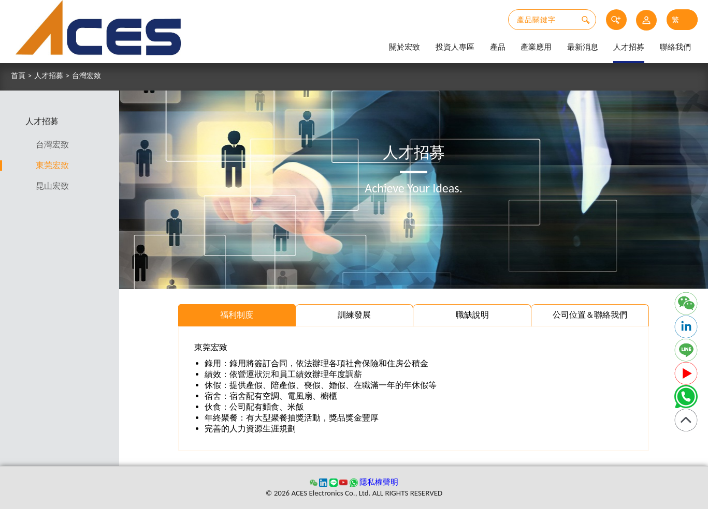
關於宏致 (404, 47)
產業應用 (536, 47)
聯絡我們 (675, 47)
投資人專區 (455, 47)
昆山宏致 (52, 186)
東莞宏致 (52, 165)
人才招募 (628, 47)
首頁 (18, 76)
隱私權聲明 (378, 482)
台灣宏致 (86, 76)
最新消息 (582, 47)
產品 (497, 47)
